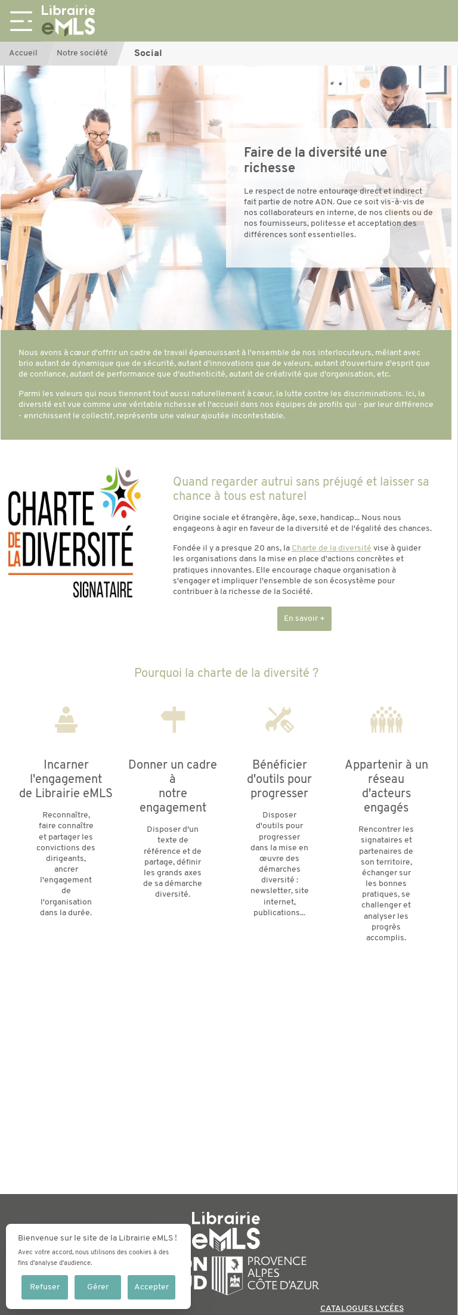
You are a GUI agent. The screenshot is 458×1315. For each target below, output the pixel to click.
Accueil (23, 53)
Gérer (98, 1287)
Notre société (82, 53)
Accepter (151, 1287)
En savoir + (304, 618)
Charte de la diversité (332, 548)
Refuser (45, 1287)
